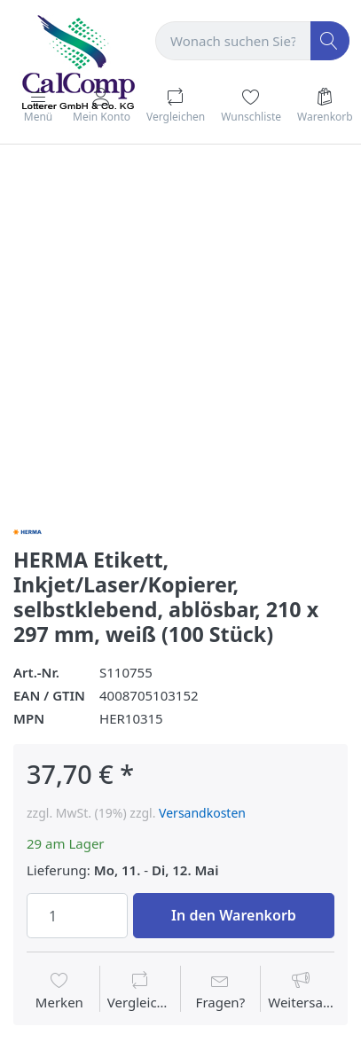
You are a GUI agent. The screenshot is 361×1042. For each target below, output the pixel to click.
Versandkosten (202, 812)
